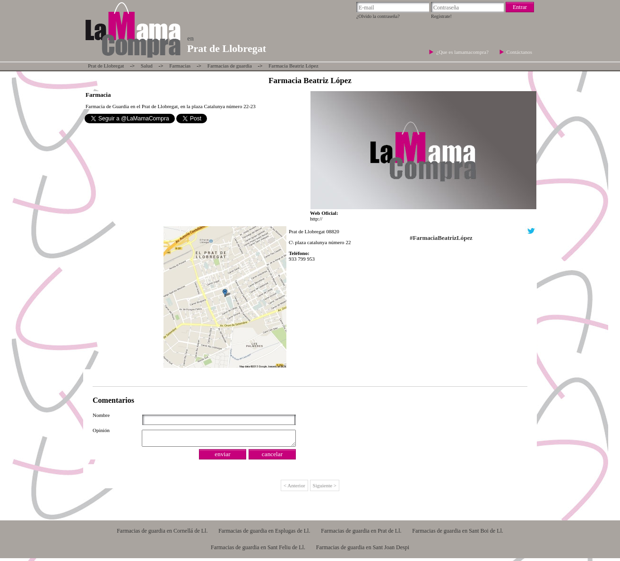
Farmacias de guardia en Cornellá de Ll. (162, 533)
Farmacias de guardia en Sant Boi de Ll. (457, 533)
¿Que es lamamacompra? (463, 52)
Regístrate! (441, 16)
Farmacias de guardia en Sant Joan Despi (362, 550)
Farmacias (179, 65)
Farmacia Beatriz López (293, 65)
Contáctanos (519, 52)
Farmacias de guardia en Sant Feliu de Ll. (258, 550)
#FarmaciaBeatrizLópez (441, 238)
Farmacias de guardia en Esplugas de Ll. (264, 533)
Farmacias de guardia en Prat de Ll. (361, 533)
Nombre (101, 415)
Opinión (101, 430)
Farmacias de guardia (229, 65)
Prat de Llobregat (106, 65)
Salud (147, 65)
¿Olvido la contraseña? (378, 16)
